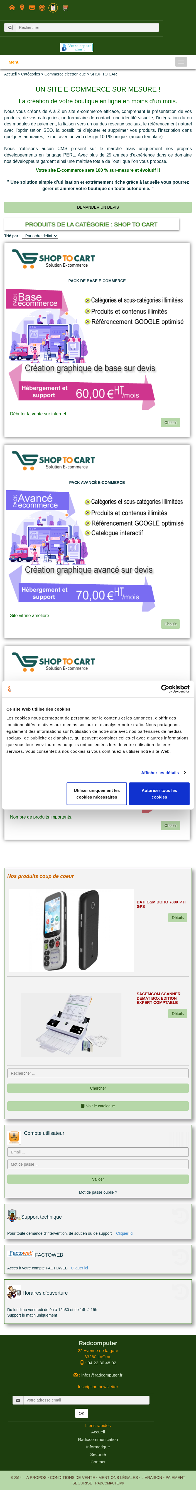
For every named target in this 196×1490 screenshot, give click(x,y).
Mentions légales (118, 1477)
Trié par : (12, 236)
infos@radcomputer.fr (101, 1375)
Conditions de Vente (72, 1477)
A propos (36, 1477)
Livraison (151, 1477)
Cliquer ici (124, 1233)
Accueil (10, 74)
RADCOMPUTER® (108, 1483)
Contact (97, 1461)
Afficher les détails (160, 772)
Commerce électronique (65, 74)
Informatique (98, 1446)
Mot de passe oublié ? (98, 1192)
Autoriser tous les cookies (159, 793)
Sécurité (98, 1454)
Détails (178, 917)
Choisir (171, 422)
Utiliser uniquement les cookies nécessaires (97, 793)
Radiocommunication (98, 1439)
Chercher (98, 1088)
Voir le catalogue (98, 1106)
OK (81, 1413)
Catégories (30, 74)
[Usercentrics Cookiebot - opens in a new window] (165, 689)
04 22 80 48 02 (102, 1362)
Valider (98, 1179)
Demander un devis (98, 207)
